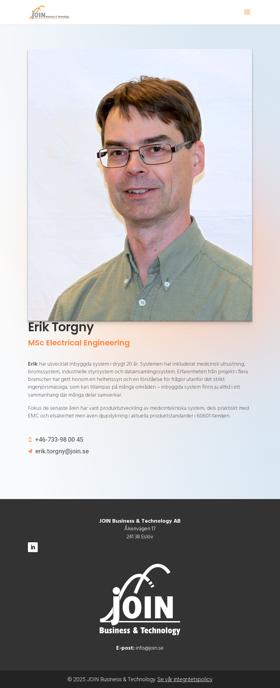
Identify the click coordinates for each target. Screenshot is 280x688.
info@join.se (149, 648)
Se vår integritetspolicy (185, 679)
